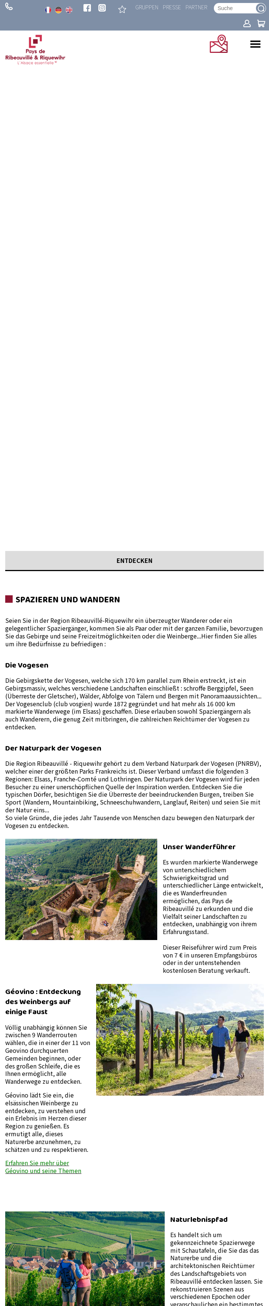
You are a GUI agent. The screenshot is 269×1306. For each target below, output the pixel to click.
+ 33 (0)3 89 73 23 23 (9, 6)
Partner (196, 7)
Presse (172, 7)
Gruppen (146, 7)
